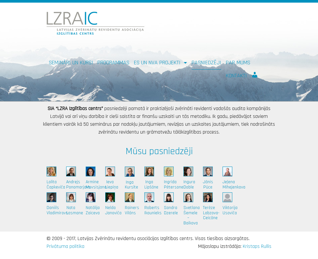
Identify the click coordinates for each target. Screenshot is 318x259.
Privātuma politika (65, 246)
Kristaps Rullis (257, 246)
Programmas (113, 62)
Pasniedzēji (206, 62)
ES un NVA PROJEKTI (158, 62)
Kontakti (236, 75)
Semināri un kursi (71, 62)
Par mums (238, 62)
